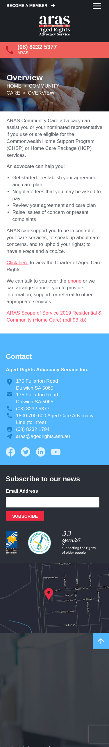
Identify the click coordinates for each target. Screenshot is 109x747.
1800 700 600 (31, 415)
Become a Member (27, 5)
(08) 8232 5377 (37, 47)
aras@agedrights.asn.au (43, 436)
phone (74, 281)
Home (14, 86)
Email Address (22, 491)
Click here (18, 262)
